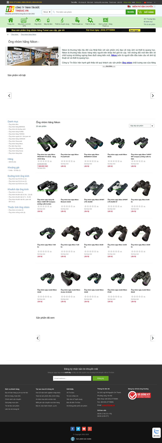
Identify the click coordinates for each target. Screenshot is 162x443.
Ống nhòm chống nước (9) (17, 212)
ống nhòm (127, 63)
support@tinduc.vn (108, 405)
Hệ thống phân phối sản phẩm (77, 406)
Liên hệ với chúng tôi (12, 409)
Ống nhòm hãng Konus (16, 151)
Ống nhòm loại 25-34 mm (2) (18, 181)
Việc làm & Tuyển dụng (74, 399)
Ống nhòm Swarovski (15, 141)
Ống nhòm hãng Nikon (16, 143)
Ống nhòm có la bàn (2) (16, 210)
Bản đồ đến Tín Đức (73, 402)
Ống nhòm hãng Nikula (16, 148)
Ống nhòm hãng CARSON (17, 139)
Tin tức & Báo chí (72, 396)
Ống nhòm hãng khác (15, 153)
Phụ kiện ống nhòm (15, 146)
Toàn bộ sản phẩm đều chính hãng (47, 396)
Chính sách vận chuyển (13, 399)
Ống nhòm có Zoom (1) (16, 192)
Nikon (114, 55)
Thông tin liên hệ (103, 389)
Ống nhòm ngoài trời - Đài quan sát (20, 136)
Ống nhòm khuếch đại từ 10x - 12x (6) (20, 194)
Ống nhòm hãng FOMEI (16, 131)
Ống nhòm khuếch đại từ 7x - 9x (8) (20, 197)
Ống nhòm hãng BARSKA (17, 127)
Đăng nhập (127, 2)
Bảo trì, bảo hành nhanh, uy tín (46, 406)
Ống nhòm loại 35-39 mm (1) (18, 179)
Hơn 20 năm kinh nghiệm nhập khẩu (48, 393)
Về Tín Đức (70, 393)
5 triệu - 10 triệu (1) (15, 170)
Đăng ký (138, 2)
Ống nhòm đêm (13, 124)
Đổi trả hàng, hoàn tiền (13, 396)
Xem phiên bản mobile (83, 439)
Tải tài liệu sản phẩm (12, 406)
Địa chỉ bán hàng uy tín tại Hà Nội (16, 393)
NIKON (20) (12, 162)
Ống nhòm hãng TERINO (16, 134)
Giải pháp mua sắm (11, 402)
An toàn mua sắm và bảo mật (46, 399)
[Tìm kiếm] (131, 12)
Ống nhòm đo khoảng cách (17, 129)
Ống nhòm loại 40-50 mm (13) (18, 183)
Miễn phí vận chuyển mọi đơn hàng (48, 402)
